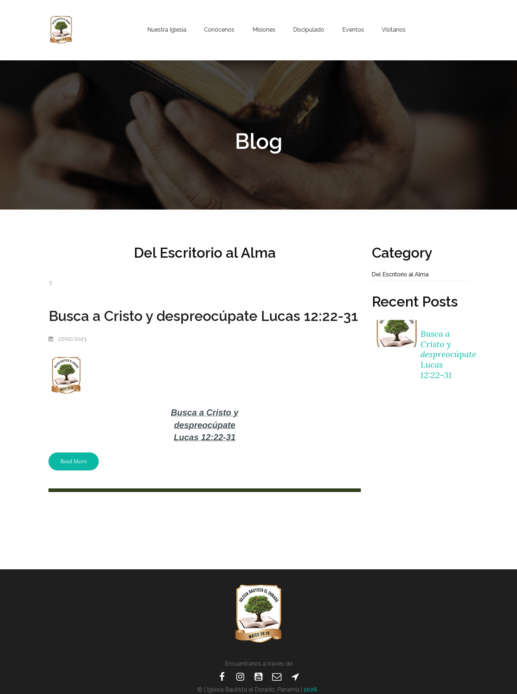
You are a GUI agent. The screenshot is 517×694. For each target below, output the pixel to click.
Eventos (353, 30)
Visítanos (394, 30)
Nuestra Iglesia (166, 30)
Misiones (263, 30)
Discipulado (308, 30)
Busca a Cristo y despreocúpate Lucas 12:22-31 (203, 316)
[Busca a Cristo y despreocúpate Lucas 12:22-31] (396, 333)
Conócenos (219, 30)
